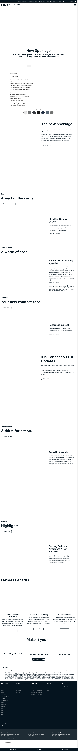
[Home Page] (4, 5)
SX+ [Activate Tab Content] (39, 66)
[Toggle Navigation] (73, 5)
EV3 (2, 708)
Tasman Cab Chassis (6, 721)
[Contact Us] (27, 1)
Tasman (3, 719)
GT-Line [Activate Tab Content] (47, 66)
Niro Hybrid (3, 704)
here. (51, 679)
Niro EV (3, 706)
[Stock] (39, 749)
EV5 (2, 712)
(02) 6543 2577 (7, 735)
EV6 (2, 714)
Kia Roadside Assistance (36, 694)
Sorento (3, 698)
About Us (49, 688)
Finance (18, 692)
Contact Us (49, 686)
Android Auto (8, 671)
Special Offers (19, 688)
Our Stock (18, 686)
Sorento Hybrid (4, 700)
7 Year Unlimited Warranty (37, 690)
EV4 (2, 710)
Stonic (2, 690)
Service (33, 686)
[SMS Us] (13, 749)
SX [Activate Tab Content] (34, 66)
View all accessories (38, 659)
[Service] (65, 749)
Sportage (3, 694)
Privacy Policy (65, 686)
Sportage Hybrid (5, 696)
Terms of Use (65, 688)
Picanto (3, 686)
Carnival (3, 702)
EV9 (2, 717)
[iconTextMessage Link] (75, 1)
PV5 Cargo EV (4, 723)
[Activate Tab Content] (25, 113)
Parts (32, 688)
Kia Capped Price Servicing (37, 692)
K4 (2, 688)
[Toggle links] (6, 743)
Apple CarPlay (9, 672)
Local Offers (19, 690)
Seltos (2, 692)
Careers (48, 690)
